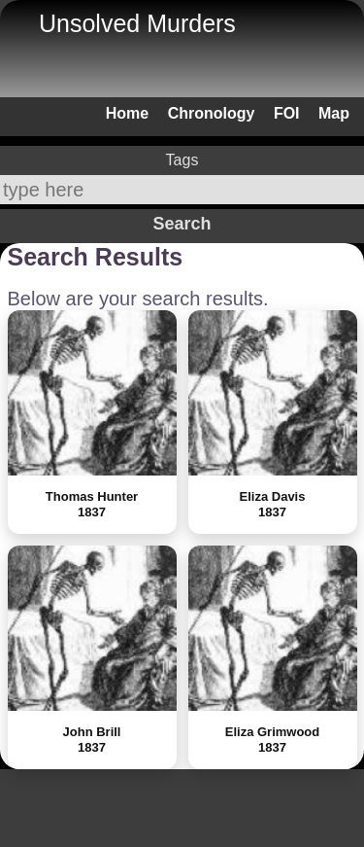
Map (333, 113)
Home (127, 113)
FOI (287, 113)
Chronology (211, 113)
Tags (182, 160)
